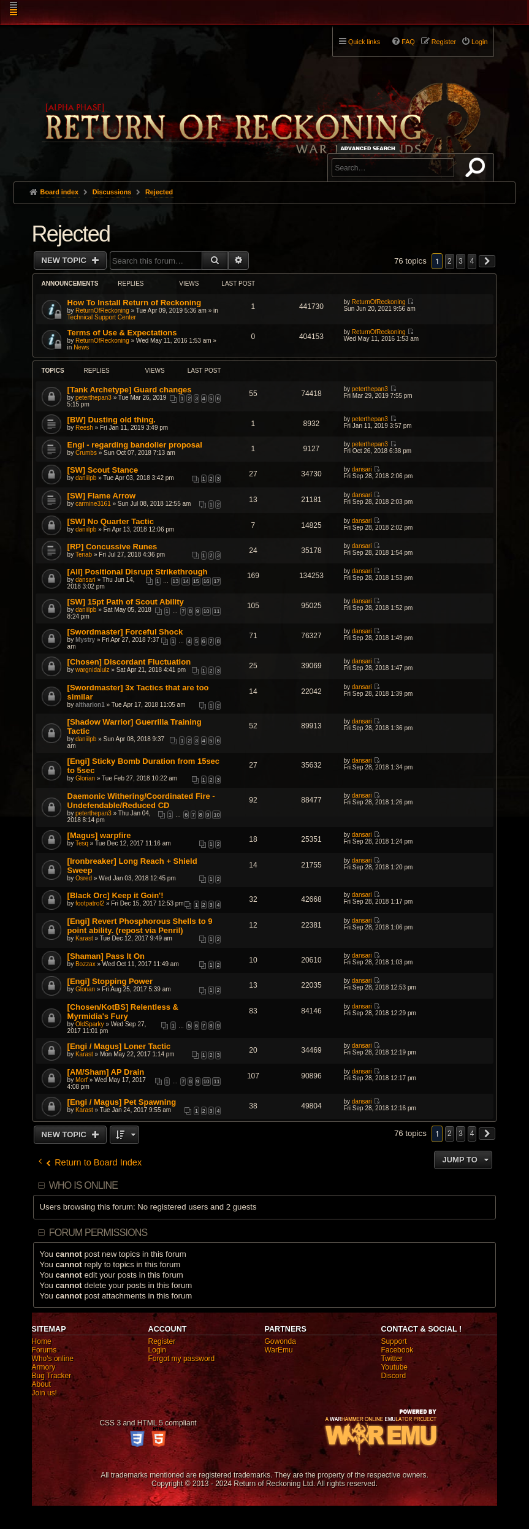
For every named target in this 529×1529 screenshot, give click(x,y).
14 (186, 581)
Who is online (83, 1185)
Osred (83, 878)
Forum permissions (98, 1232)
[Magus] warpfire (99, 835)
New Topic (65, 260)
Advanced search (370, 148)
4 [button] (472, 261)
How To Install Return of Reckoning (134, 302)
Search (477, 170)
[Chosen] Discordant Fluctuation (129, 661)
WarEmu (278, 1350)
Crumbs (86, 452)
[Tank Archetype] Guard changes (129, 389)
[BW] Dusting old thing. (111, 419)
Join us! (44, 1393)
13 (175, 581)
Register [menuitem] (444, 41)
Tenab (83, 554)
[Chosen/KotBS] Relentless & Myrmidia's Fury (122, 1011)
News (81, 347)
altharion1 (90, 704)
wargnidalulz (92, 669)
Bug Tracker (52, 1375)
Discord (393, 1375)
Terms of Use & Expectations (122, 332)
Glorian (85, 778)
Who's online (53, 1358)
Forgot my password (181, 1358)
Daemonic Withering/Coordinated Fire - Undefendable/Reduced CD (141, 800)
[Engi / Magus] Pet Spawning (122, 1102)
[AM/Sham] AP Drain (106, 1072)
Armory (44, 1367)
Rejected (71, 233)
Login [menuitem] (479, 41)
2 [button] (449, 261)
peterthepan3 (93, 397)
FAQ (408, 41)
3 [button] (461, 261)
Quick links (364, 41)
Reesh (84, 427)
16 (207, 581)
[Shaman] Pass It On (106, 956)
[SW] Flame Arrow (101, 495)
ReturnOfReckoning (102, 310)
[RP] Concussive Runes (112, 546)
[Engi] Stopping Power (110, 981)
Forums (44, 1350)
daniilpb (85, 478)
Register (162, 1341)
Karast (84, 938)
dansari (362, 469)
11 (216, 611)
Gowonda (279, 1341)
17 (216, 581)
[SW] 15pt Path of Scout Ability (125, 601)
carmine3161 (93, 503)
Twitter (391, 1358)
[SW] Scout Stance (103, 470)
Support (393, 1341)
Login (157, 1350)
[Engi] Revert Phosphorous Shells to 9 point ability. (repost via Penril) (140, 926)
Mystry (85, 639)
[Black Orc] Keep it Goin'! (115, 895)
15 (196, 581)
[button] (487, 261)
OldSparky (89, 1024)
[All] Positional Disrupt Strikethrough (137, 571)
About (41, 1384)
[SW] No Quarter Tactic (110, 521)
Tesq (81, 843)
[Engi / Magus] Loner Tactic (119, 1046)
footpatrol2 (89, 903)
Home (41, 1341)
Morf (81, 1080)
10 (207, 611)
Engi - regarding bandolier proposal (134, 444)
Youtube (394, 1367)
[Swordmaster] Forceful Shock (125, 631)
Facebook (397, 1350)
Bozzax (85, 964)
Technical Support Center (101, 317)
